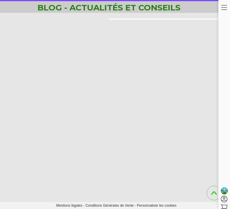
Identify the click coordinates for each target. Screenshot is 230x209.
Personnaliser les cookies (156, 205)
